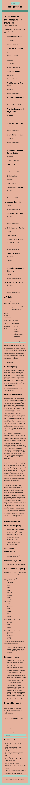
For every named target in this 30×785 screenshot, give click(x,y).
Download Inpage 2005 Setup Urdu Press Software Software (14, 729)
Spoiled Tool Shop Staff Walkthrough (13, 773)
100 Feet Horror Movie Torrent (12, 763)
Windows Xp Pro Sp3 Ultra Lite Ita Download (15, 765)
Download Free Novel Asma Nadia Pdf (14, 752)
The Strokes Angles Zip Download (13, 747)
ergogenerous (15, 7)
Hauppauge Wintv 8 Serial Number (13, 757)
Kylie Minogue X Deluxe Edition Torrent (17, 732)
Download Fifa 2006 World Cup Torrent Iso (15, 762)
